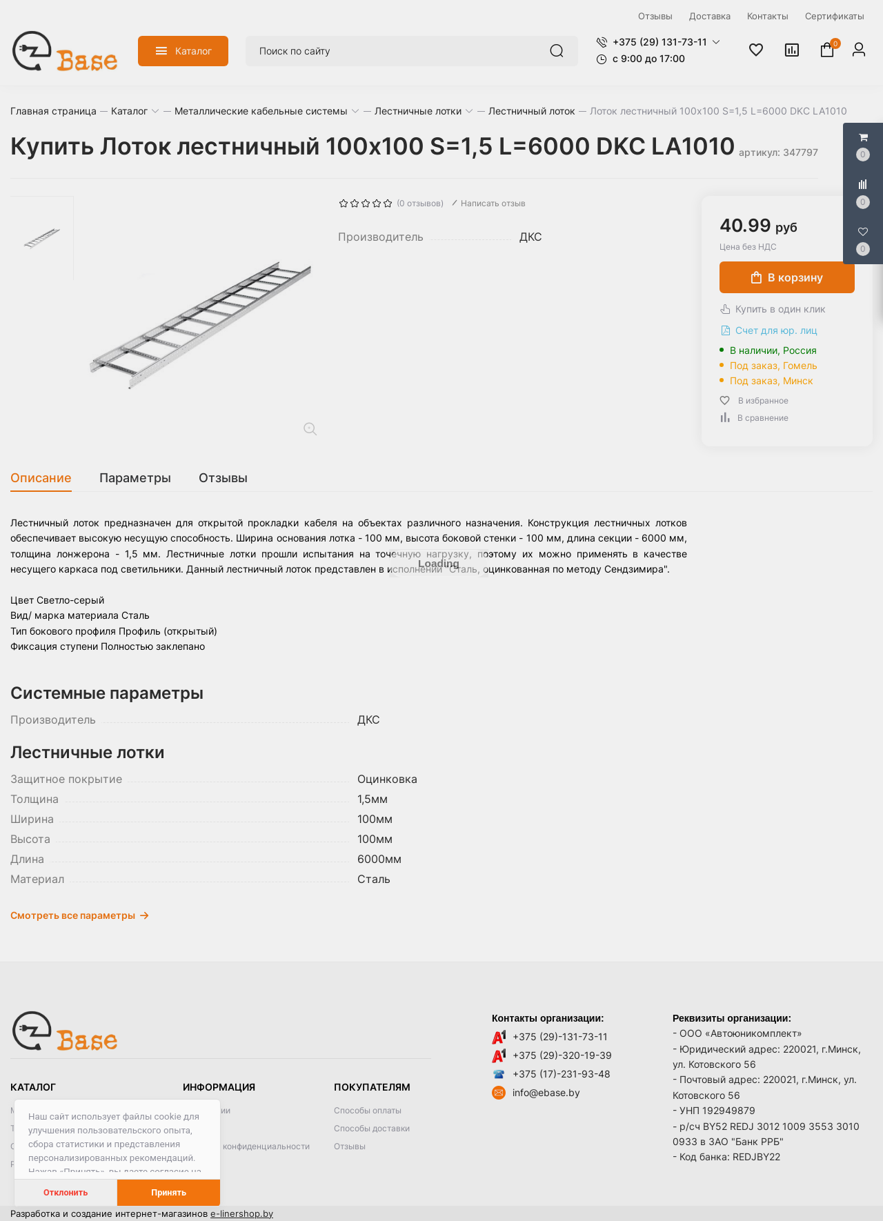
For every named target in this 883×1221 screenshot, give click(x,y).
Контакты (202, 1128)
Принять (168, 1192)
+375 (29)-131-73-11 (560, 1036)
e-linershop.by (241, 1213)
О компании (206, 1110)
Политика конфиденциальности (246, 1146)
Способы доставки (372, 1128)
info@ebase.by (546, 1092)
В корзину (787, 277)
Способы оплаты (367, 1110)
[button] (658, 42)
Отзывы (350, 1146)
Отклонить (65, 1192)
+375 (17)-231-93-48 (562, 1074)
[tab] (48, 478)
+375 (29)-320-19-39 (562, 1055)
